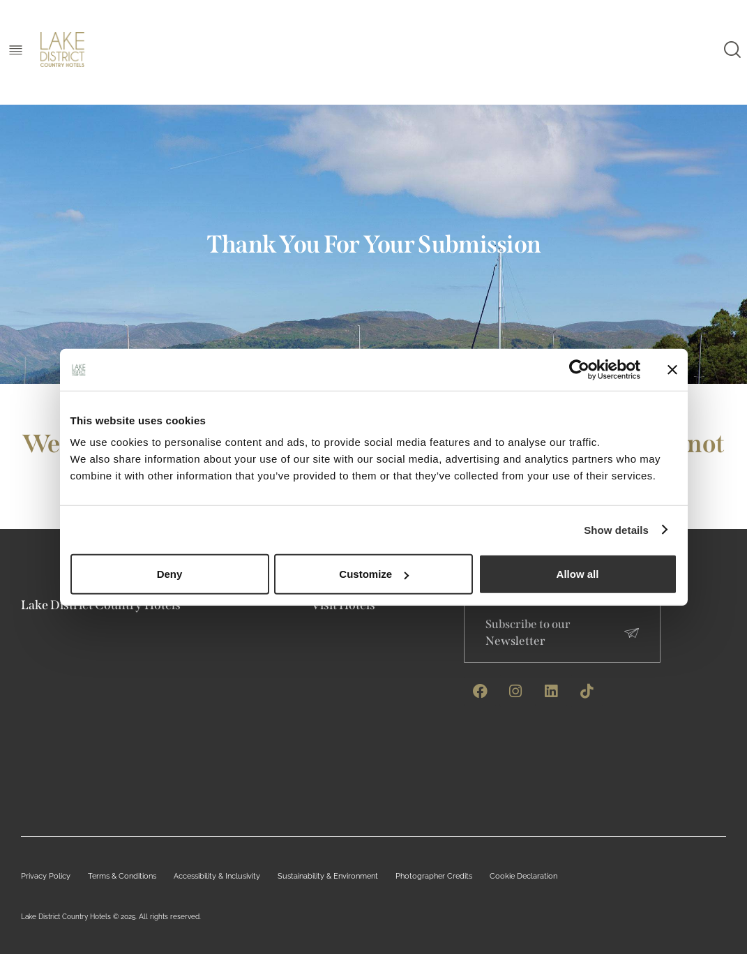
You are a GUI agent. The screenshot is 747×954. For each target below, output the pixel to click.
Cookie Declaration (485, 876)
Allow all (578, 574)
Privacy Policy (42, 876)
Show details (616, 529)
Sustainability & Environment (304, 876)
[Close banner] (672, 369)
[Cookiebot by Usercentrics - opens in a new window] (579, 369)
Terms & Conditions (113, 876)
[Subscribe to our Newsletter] (631, 632)
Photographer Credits (402, 876)
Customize (374, 574)
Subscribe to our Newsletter (528, 633)
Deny (170, 574)
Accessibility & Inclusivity (202, 876)
